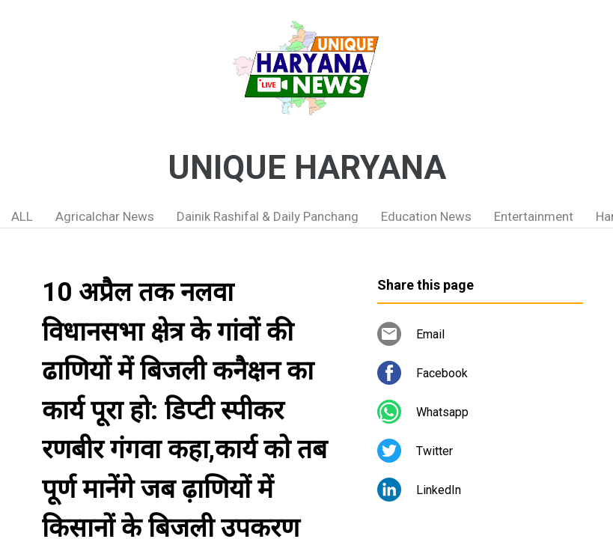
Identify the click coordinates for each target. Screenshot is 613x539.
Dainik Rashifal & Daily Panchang (268, 216)
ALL (22, 216)
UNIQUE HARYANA (307, 167)
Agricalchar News (104, 216)
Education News (426, 216)
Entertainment (533, 216)
